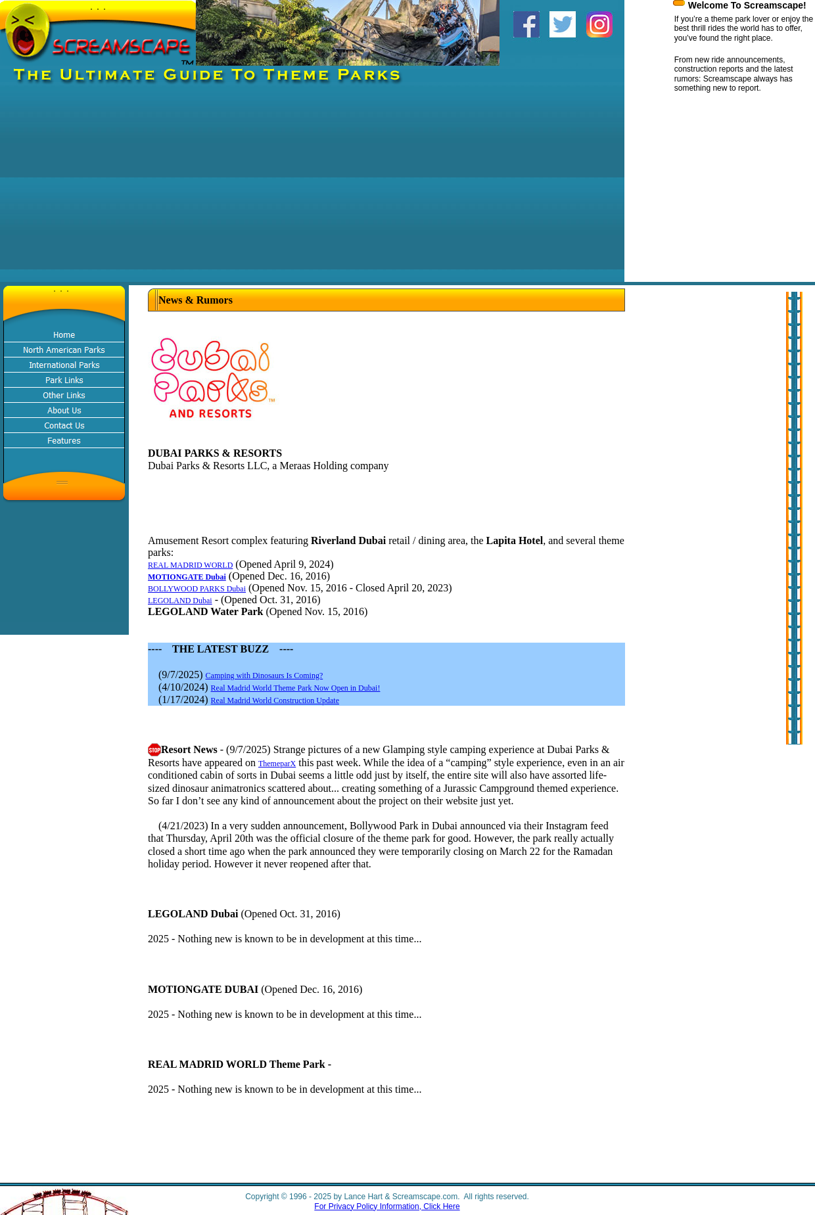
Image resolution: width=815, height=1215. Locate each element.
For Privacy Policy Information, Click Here (386, 1206)
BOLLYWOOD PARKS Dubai (197, 588)
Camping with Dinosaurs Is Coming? (264, 675)
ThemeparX (277, 763)
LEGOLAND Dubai (180, 600)
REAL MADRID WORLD (190, 565)
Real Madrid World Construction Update (275, 700)
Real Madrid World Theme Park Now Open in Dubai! (296, 688)
